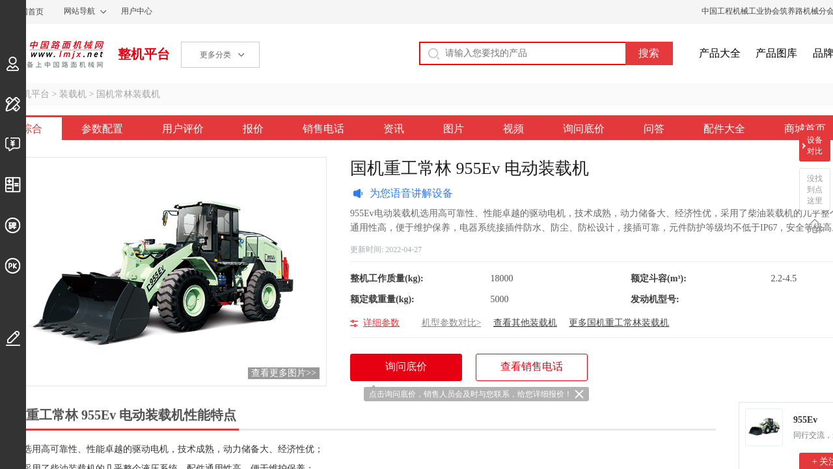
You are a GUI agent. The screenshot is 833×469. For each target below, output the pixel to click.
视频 (513, 128)
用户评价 (183, 128)
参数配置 (102, 128)
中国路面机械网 (51, 54)
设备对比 (815, 145)
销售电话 (323, 128)
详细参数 (381, 323)
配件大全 (724, 128)
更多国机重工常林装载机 (619, 323)
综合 (31, 128)
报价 (253, 128)
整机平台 (144, 54)
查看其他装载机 (525, 323)
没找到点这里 (815, 189)
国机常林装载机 (128, 94)
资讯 (393, 128)
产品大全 (720, 53)
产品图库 (776, 53)
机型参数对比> (452, 323)
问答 (654, 128)
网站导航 (79, 11)
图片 (453, 128)
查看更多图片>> (283, 373)
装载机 (73, 94)
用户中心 (136, 11)
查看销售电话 (531, 366)
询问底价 (584, 128)
